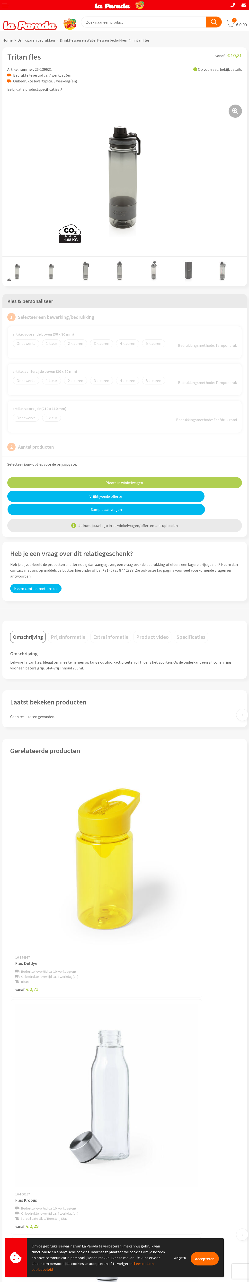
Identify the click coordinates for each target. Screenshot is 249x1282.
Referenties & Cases (143, 1113)
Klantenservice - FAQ (19, 1180)
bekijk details (231, 69)
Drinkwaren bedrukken (36, 40)
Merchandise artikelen (145, 1180)
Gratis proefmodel (17, 1188)
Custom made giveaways (147, 1173)
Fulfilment (11, 1225)
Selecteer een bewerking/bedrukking (50, 317)
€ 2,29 (141, 898)
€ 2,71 (26, 898)
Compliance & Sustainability (150, 1120)
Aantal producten (30, 447)
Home (7, 40)
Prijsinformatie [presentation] (68, 623)
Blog (131, 1210)
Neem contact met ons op (36, 575)
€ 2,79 (141, 1057)
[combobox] (143, 22)
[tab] (28, 624)
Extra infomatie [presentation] (110, 623)
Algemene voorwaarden (146, 1127)
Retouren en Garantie (20, 1210)
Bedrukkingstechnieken (146, 1187)
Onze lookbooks (140, 1202)
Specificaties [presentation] (191, 623)
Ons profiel (136, 1105)
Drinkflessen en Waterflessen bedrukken (93, 40)
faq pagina (165, 557)
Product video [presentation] (152, 623)
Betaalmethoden (16, 1217)
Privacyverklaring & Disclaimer (152, 1135)
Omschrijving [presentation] (28, 623)
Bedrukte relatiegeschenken (150, 1195)
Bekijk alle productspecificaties (34, 89)
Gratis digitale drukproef (23, 1195)
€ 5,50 (26, 1057)
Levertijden (11, 1203)
